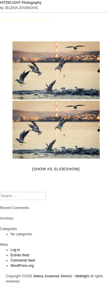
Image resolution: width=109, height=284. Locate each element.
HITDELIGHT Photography (21, 3)
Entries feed (19, 255)
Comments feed (22, 260)
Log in (15, 250)
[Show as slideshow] (56, 169)
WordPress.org (22, 266)
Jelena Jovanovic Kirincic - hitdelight (61, 276)
